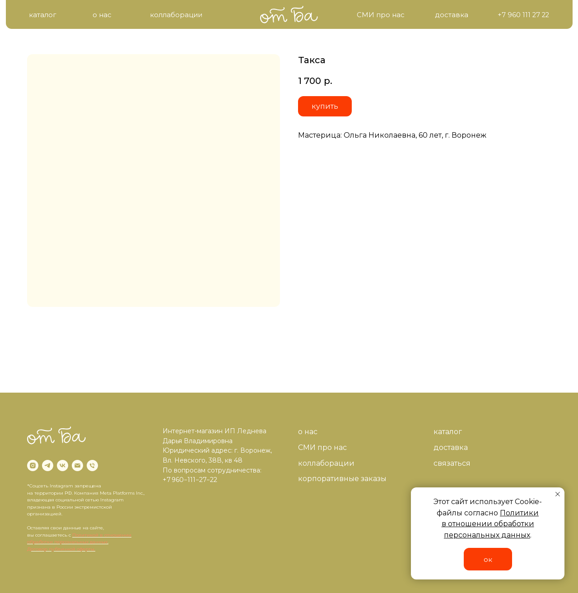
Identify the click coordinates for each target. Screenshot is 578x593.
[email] (77, 465)
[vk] (62, 465)
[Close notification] (557, 494)
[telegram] (47, 465)
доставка (451, 447)
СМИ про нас (322, 447)
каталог (448, 431)
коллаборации (326, 463)
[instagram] (32, 465)
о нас (307, 431)
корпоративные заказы (342, 478)
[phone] (92, 465)
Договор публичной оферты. (61, 549)
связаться (452, 463)
